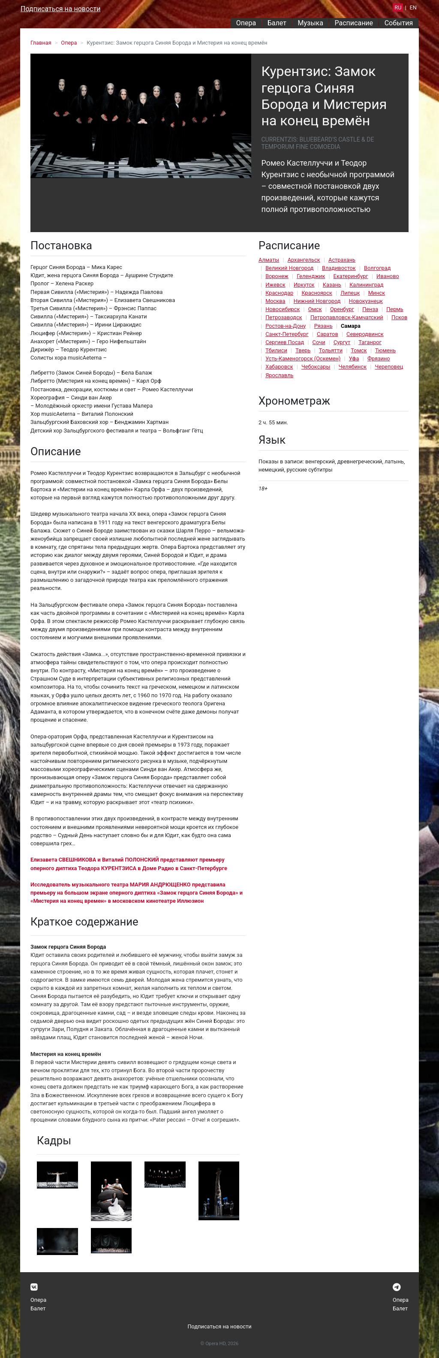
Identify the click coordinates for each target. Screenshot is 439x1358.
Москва (275, 301)
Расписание (354, 23)
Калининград (366, 284)
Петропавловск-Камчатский (346, 317)
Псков (399, 317)
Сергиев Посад (284, 342)
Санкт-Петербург (286, 334)
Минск (376, 293)
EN (413, 7)
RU (397, 7)
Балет (277, 23)
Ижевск (275, 284)
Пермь (394, 309)
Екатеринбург (351, 276)
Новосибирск (282, 309)
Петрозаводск (283, 317)
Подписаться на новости (60, 9)
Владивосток (339, 268)
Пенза (370, 309)
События (399, 23)
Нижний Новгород (317, 301)
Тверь (302, 350)
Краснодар (279, 293)
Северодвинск (365, 334)
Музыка (310, 23)
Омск (315, 309)
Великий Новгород (289, 268)
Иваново (387, 276)
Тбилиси (276, 350)
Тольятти (331, 350)
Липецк (350, 293)
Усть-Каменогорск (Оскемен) (302, 358)
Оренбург (342, 309)
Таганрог (369, 342)
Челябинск (353, 366)
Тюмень (385, 350)
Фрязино (378, 358)
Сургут (342, 342)
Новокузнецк (366, 301)
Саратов (327, 334)
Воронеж (277, 276)
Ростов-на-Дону (285, 326)
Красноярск (316, 293)
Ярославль (279, 375)
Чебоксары (316, 366)
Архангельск (304, 260)
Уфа (354, 358)
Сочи (319, 342)
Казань (332, 284)
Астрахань (341, 260)
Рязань (323, 326)
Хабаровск (279, 366)
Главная (40, 42)
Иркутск (304, 284)
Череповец (389, 366)
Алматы (269, 260)
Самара (351, 326)
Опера (246, 23)
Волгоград (377, 268)
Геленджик (311, 276)
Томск (359, 350)
